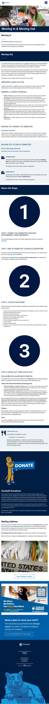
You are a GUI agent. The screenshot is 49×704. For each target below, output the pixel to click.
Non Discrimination (24, 659)
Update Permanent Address (24, 576)
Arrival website (10, 44)
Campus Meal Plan (12, 431)
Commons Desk (20, 75)
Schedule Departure (14, 257)
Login (24, 664)
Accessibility (24, 660)
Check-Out (31, 390)
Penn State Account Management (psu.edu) (14, 526)
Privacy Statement (24, 657)
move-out (13, 151)
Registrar (39, 97)
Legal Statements (24, 661)
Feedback (24, 653)
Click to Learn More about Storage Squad (18, 634)
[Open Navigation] (46, 2)
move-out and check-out (33, 133)
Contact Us (24, 652)
